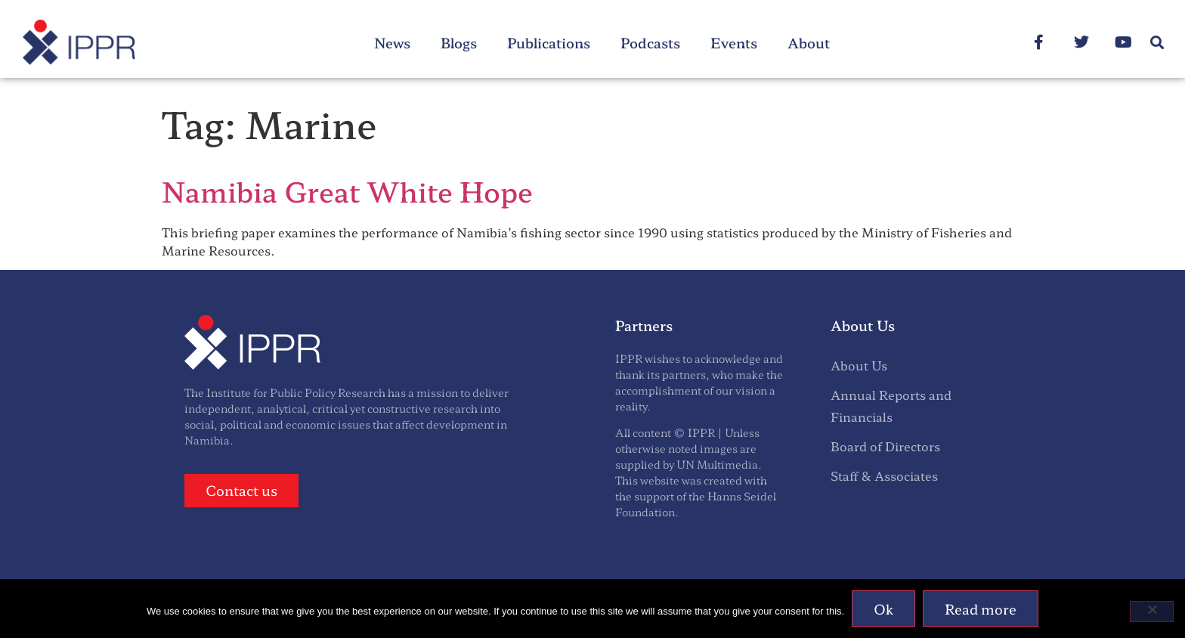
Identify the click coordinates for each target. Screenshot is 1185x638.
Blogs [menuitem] (459, 42)
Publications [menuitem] (548, 42)
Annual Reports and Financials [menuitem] (891, 406)
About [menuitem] (808, 42)
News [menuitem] (392, 42)
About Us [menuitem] (859, 365)
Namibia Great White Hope (347, 190)
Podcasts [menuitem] (650, 42)
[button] (1157, 42)
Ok (883, 608)
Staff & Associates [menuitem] (884, 475)
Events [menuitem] (733, 42)
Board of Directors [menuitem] (885, 446)
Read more (980, 608)
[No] (1152, 611)
